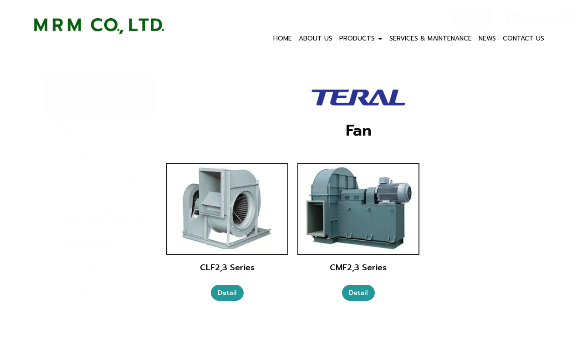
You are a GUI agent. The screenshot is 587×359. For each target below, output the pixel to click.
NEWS (487, 38)
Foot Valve (69, 293)
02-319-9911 (526, 17)
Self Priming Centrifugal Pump (94, 186)
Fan (57, 318)
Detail (227, 293)
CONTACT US (523, 38)
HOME (282, 38)
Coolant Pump (76, 267)
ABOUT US (315, 38)
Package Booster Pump (92, 242)
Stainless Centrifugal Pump (99, 216)
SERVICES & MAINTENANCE (430, 38)
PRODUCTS (361, 38)
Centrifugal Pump (82, 155)
